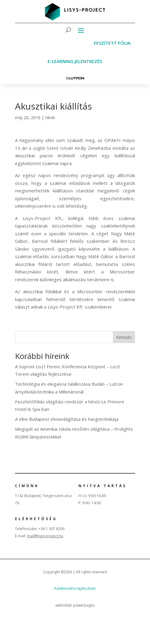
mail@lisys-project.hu (45, 535)
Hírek (50, 117)
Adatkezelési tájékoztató (75, 588)
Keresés (124, 337)
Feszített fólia (112, 43)
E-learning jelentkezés (75, 61)
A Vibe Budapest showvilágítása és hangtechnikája (66, 419)
